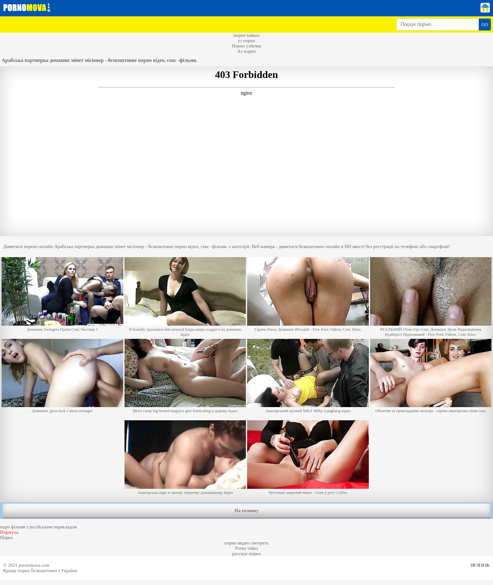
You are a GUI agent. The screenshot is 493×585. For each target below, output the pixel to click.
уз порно (246, 40)
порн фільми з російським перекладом (38, 526)
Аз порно (246, 51)
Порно (6, 537)
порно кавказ (247, 35)
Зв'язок (480, 565)
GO (484, 24)
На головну (246, 510)
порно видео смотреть (246, 542)
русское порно (246, 553)
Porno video (246, 548)
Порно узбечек (246, 45)
